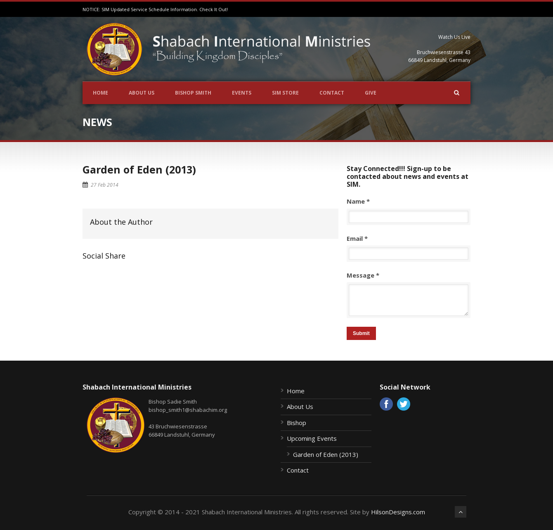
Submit (361, 333)
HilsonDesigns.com (398, 512)
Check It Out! (213, 9)
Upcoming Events (312, 438)
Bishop (296, 422)
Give (370, 92)
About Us (141, 92)
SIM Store (285, 92)
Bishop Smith (193, 92)
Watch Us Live (454, 36)
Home (100, 92)
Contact (331, 92)
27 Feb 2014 (104, 184)
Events (241, 92)
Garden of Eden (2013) (139, 169)
